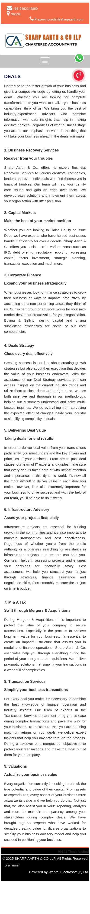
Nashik (16, 14)
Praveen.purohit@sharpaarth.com (59, 19)
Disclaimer (11, 865)
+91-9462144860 (25, 8)
